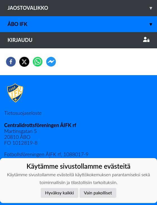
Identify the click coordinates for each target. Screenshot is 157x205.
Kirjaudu (78, 40)
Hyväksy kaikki (59, 192)
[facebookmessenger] (51, 62)
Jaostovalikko (82, 8)
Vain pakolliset (98, 192)
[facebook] (11, 62)
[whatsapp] (38, 62)
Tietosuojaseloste (23, 113)
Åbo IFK (82, 24)
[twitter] (24, 62)
